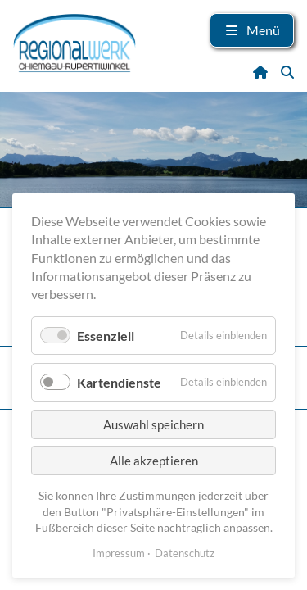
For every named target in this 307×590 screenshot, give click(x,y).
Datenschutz (184, 553)
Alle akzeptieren (154, 460)
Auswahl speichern (153, 424)
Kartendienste (119, 382)
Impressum (119, 553)
